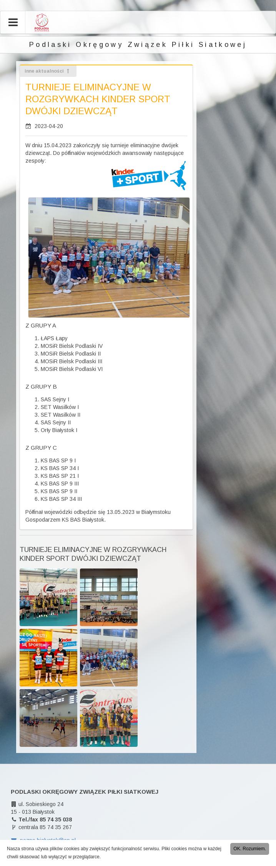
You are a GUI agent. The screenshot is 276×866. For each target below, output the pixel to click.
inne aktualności (47, 71)
